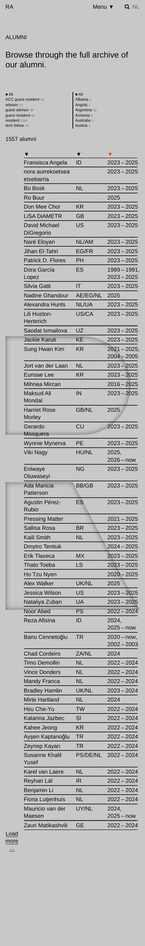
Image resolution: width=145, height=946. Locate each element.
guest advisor (19, 110)
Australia (84, 120)
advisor (13, 105)
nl (136, 7)
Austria (82, 126)
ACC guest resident (24, 99)
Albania (83, 99)
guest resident (19, 115)
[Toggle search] (127, 7)
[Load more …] (11, 841)
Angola (82, 105)
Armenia (84, 115)
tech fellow (17, 126)
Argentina (86, 110)
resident (16, 120)
